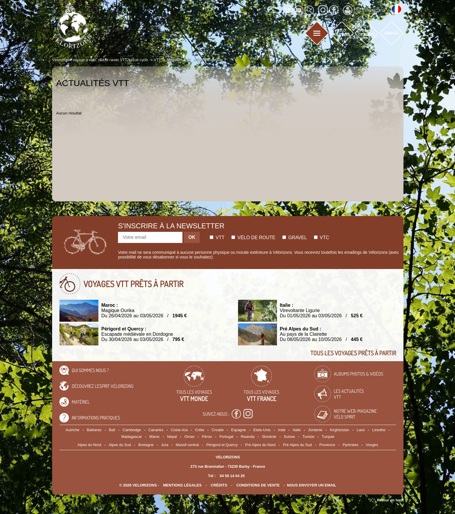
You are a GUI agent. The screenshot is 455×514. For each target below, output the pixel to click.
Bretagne (146, 445)
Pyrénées (350, 445)
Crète (199, 430)
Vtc (321, 237)
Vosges (372, 445)
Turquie (328, 436)
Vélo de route (253, 237)
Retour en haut (390, 500)
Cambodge (132, 430)
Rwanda (247, 436)
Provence (327, 445)
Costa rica (179, 430)
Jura (164, 445)
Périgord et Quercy (221, 445)
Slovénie (269, 436)
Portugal (226, 436)
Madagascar (131, 436)
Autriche (72, 430)
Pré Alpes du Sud (297, 445)
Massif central (187, 445)
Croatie (218, 430)
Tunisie (308, 436)
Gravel (294, 237)
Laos (361, 430)
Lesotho (379, 430)
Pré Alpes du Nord (260, 445)
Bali (112, 430)
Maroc (154, 436)
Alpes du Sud (120, 445)
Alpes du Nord (89, 445)
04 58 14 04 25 (232, 476)
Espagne (238, 430)
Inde (281, 430)
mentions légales (182, 485)
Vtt (217, 237)
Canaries (155, 430)
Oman (189, 436)
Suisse (289, 436)
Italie (297, 430)
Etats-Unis (262, 430)
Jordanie (315, 430)
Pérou (207, 436)
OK (191, 237)
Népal (172, 436)
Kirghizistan (339, 430)
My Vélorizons (364, 10)
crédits (219, 485)
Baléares (94, 430)
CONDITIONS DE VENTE (258, 485)
